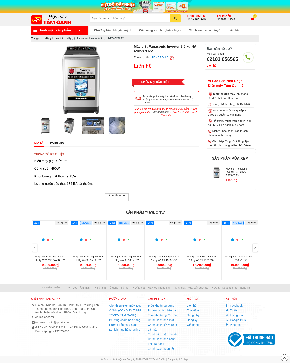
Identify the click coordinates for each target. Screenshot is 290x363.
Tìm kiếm (193, 310)
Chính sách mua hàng (205, 30)
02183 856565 (197, 16)
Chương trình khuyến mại (112, 30)
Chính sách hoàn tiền (162, 348)
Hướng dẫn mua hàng (123, 324)
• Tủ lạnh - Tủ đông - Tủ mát (112, 287)
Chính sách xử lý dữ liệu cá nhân (163, 327)
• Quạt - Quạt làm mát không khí (231, 287)
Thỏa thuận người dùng (163, 315)
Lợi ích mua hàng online (124, 329)
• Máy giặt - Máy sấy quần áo (191, 287)
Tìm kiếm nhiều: (50, 287)
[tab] (38, 143)
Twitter (232, 310)
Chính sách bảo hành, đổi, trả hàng (162, 341)
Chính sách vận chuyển (163, 334)
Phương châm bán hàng (124, 320)
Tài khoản (224, 16)
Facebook (234, 305)
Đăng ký (192, 320)
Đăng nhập (194, 315)
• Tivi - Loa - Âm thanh (78, 287)
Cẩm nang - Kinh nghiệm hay (160, 30)
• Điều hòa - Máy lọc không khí (151, 287)
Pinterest (234, 324)
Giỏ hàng (193, 324)
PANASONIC (160, 57)
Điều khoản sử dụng (161, 305)
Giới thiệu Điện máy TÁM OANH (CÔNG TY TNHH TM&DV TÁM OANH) (125, 310)
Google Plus (236, 320)
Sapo (186, 359)
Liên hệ (234, 30)
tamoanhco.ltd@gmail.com (52, 322)
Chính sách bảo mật (161, 320)
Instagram (234, 315)
